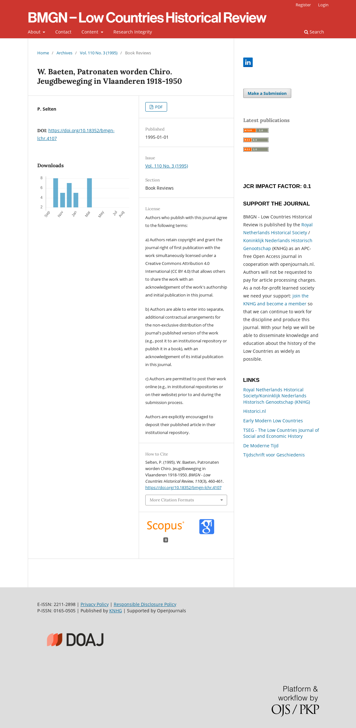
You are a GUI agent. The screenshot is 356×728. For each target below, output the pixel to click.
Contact (63, 32)
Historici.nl (254, 411)
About (35, 32)
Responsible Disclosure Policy (145, 604)
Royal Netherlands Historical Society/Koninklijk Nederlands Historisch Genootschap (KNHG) (276, 396)
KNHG (115, 611)
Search (314, 32)
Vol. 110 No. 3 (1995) (99, 53)
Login (323, 5)
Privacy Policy (95, 604)
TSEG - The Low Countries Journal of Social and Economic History (281, 433)
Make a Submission (267, 93)
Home (43, 53)
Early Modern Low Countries (273, 421)
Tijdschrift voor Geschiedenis (274, 455)
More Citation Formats (172, 500)
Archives (64, 53)
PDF (158, 107)
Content (90, 32)
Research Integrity (132, 32)
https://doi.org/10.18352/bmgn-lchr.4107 (183, 487)
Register (303, 5)
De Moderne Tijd (261, 446)
